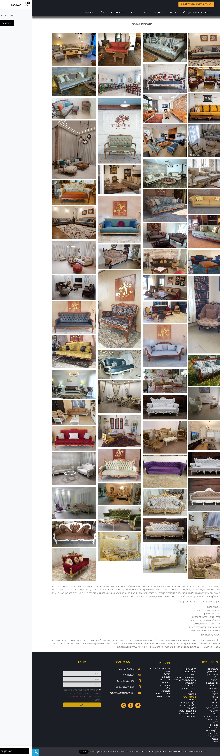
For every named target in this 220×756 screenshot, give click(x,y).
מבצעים (127, 12)
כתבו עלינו (133, 688)
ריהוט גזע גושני (179, 719)
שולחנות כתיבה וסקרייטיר (152, 680)
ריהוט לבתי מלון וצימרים (180, 732)
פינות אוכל (159, 694)
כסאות (183, 694)
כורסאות (182, 688)
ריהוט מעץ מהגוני (181, 740)
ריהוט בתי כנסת (181, 715)
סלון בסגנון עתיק (156, 705)
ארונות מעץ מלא (180, 679)
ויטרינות (182, 683)
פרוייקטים (85, 12)
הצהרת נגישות (131, 696)
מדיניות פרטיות (131, 699)
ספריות (182, 708)
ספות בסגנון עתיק (155, 714)
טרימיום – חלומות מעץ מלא (165, 12)
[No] (215, 751)
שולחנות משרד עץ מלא (153, 683)
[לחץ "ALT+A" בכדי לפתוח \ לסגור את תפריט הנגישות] (3, 752)
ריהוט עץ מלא (157, 672)
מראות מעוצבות (182, 701)
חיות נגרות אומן (156, 691)
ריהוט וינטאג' (180, 722)
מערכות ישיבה (157, 700)
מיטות (183, 697)
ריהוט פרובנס (158, 674)
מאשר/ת (51, 752)
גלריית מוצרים (107, 12)
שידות (183, 744)
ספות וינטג (159, 719)
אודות (141, 12)
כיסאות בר (181, 691)
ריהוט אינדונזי (179, 711)
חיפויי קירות (158, 688)
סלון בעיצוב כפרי (156, 708)
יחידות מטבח (180, 686)
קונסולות (160, 697)
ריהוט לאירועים (181, 726)
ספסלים (182, 705)
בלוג (70, 12)
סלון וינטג (159, 711)
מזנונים (160, 702)
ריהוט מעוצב (180, 736)
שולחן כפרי (159, 677)
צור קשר (56, 12)
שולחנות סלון (158, 686)
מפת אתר (133, 694)
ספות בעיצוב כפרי (155, 716)
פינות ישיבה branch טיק (180, 673)
